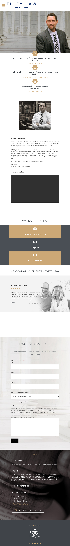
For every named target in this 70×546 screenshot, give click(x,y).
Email (13, 372)
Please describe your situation (21, 402)
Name (13, 362)
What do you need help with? (20, 392)
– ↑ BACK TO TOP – (35, 454)
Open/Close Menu (3, 5)
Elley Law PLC (37, 525)
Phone (13, 382)
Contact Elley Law (16, 168)
